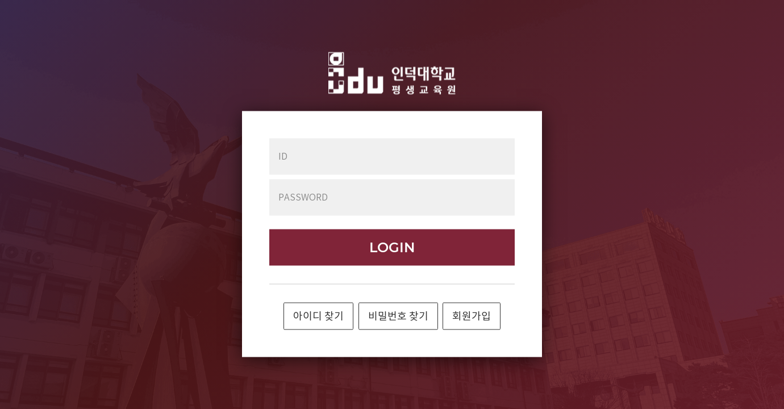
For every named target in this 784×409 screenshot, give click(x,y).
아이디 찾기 (318, 317)
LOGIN (392, 247)
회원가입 (471, 317)
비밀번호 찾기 (398, 317)
